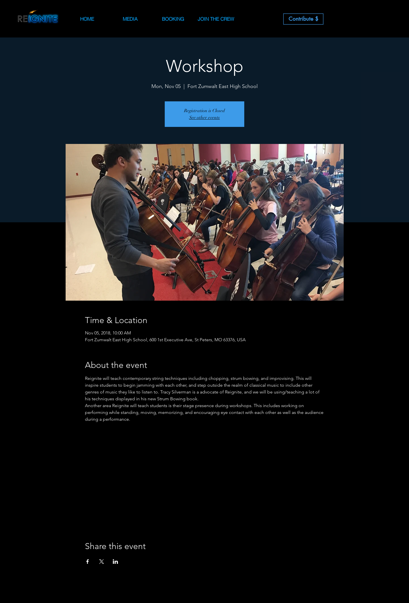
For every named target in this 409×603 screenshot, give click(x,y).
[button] (172, 19)
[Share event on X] (101, 561)
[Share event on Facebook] (87, 561)
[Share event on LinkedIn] (115, 561)
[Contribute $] (303, 19)
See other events (204, 117)
